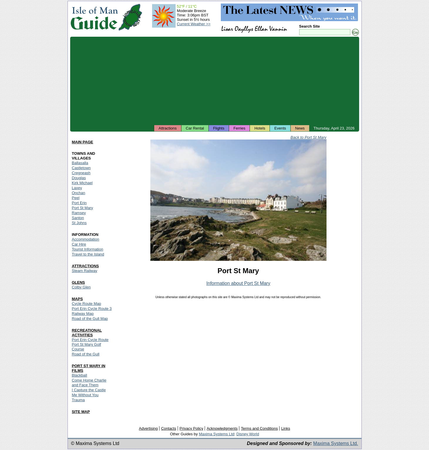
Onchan (78, 193)
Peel (76, 198)
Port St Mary (82, 208)
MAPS (77, 299)
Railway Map (83, 313)
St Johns (79, 223)
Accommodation (85, 239)
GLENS (78, 282)
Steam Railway (84, 270)
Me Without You (85, 395)
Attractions (167, 128)
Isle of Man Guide (94, 17)
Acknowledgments (222, 428)
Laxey (77, 188)
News (300, 128)
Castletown (81, 168)
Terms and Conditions (259, 428)
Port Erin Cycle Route (90, 340)
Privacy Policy (191, 428)
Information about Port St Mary (238, 283)
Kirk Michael (82, 183)
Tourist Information (87, 249)
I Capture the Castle (89, 390)
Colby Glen (81, 287)
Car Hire (79, 244)
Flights (218, 128)
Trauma (78, 400)
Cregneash (81, 173)
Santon (78, 218)
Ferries (239, 128)
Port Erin (79, 203)
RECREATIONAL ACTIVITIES (87, 332)
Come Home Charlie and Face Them (89, 382)
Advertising (148, 428)
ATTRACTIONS (85, 266)
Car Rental (195, 128)
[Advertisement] (214, 81)
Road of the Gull (86, 354)
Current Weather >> (194, 24)
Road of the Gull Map (90, 318)
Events (280, 128)
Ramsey (79, 213)
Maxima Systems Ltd (216, 434)
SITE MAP (81, 411)
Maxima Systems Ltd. (335, 443)
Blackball (79, 375)
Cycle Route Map (86, 303)
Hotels (259, 128)
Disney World (247, 434)
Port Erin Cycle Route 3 (92, 308)
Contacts (168, 428)
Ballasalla (80, 163)
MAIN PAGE (82, 142)
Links (285, 428)
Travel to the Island (88, 254)
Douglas (79, 178)
